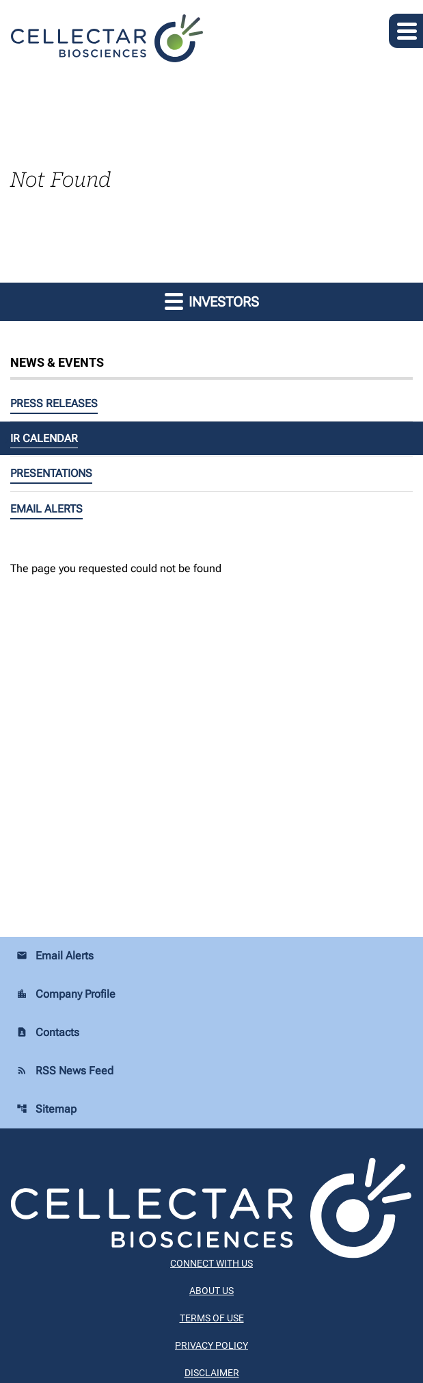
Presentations (51, 473)
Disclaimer (212, 1373)
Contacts (47, 1032)
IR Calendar (44, 438)
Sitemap (46, 1108)
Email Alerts (46, 508)
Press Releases (54, 403)
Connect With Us (211, 1263)
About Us (211, 1290)
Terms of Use (212, 1318)
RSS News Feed (64, 1070)
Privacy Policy (211, 1345)
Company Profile (65, 993)
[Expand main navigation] (406, 31)
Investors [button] (212, 301)
